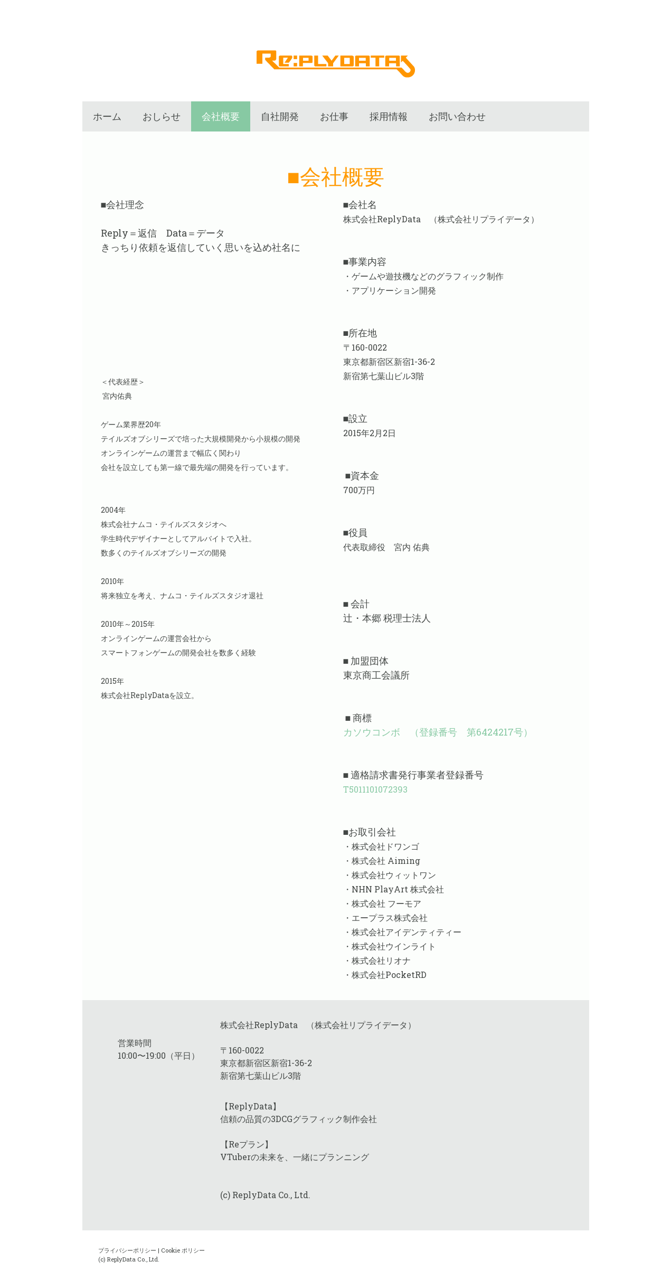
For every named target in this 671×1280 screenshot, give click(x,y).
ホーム (107, 116)
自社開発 (280, 116)
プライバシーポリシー (127, 1250)
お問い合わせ (457, 116)
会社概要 (221, 116)
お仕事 (334, 116)
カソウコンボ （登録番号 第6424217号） (438, 732)
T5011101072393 (375, 789)
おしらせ (162, 116)
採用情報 (389, 116)
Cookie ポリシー (183, 1250)
